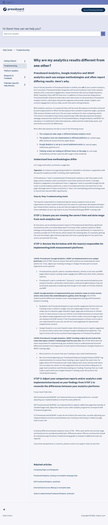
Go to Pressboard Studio (93, 10)
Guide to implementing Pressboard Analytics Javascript (54, 493)
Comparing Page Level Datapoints (46, 470)
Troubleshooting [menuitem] (10, 66)
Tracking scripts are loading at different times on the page (62, 151)
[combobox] (52, 34)
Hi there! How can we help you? (22, 28)
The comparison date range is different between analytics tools (65, 134)
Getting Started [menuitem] (10, 61)
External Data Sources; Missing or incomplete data (52, 488)
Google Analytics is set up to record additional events (61, 144)
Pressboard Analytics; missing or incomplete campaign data (55, 476)
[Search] (103, 34)
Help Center (7, 50)
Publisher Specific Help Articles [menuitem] (11, 84)
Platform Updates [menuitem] (11, 71)
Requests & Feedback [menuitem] (8, 77)
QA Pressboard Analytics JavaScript (47, 482)
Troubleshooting (22, 50)
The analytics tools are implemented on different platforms (63, 138)
